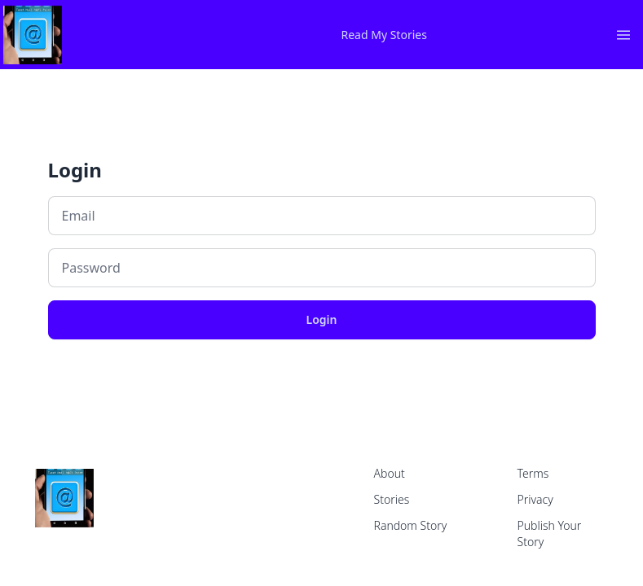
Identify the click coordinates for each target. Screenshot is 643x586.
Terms (533, 473)
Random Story (410, 525)
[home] (206, 35)
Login (321, 319)
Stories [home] (392, 499)
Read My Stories (384, 34)
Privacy (535, 499)
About (389, 473)
